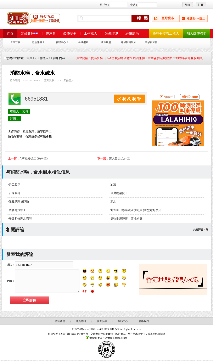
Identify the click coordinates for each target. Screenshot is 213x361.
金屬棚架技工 (119, 193)
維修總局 (132, 33)
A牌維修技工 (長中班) (34, 158)
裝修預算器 (151, 42)
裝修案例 (70, 33)
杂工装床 (14, 184)
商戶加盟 (106, 42)
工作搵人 (90, 33)
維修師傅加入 (128, 42)
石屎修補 (14, 193)
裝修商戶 (29, 33)
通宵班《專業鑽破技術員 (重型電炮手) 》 (136, 210)
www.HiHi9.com (91, 329)
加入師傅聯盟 (197, 33)
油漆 (113, 184)
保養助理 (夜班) (19, 201)
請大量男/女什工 (119, 158)
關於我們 (60, 321)
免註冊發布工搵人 (166, 33)
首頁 (10, 33)
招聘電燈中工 (17, 210)
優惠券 (51, 33)
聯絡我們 (144, 321)
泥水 (113, 201)
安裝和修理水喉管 (20, 218)
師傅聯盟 (111, 33)
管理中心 (61, 42)
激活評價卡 (38, 42)
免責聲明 (81, 321)
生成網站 (83, 42)
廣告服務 (102, 321)
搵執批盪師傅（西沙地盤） (127, 218)
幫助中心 (123, 321)
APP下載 (15, 42)
